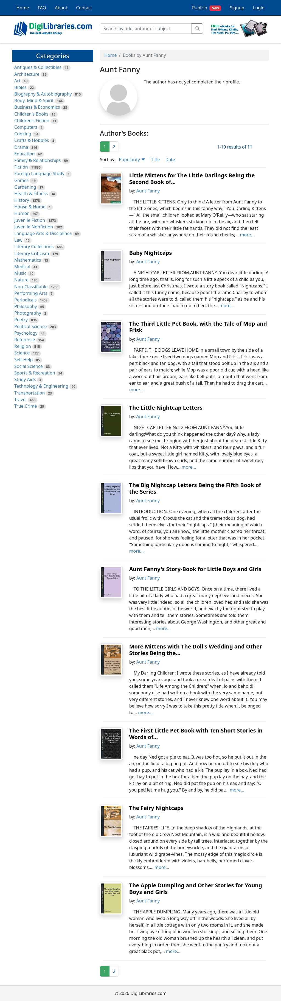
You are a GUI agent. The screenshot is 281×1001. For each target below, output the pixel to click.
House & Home (30, 207)
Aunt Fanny (148, 191)
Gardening (25, 187)
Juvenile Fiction (29, 220)
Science (22, 353)
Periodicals (25, 300)
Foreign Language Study (39, 173)
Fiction (21, 167)
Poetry (21, 320)
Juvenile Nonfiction (33, 227)
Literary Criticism (31, 253)
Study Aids (25, 379)
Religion (22, 346)
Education (24, 154)
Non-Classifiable (30, 287)
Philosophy (25, 306)
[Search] (146, 28)
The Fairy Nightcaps (156, 808)
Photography (27, 313)
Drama (21, 147)
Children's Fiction (31, 121)
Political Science (30, 326)
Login (259, 8)
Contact (84, 8)
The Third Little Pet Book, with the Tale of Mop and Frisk (198, 327)
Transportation (29, 393)
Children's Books (31, 114)
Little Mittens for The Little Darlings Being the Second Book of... (192, 179)
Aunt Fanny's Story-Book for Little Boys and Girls (195, 569)
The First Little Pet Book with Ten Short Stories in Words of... (196, 734)
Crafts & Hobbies (31, 140)
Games (21, 180)
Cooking (22, 134)
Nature (21, 280)
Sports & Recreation (34, 373)
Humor (21, 213)
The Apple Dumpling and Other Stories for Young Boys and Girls (195, 889)
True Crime (25, 406)
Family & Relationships (37, 160)
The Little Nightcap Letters (166, 407)
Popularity (132, 159)
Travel (20, 399)
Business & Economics (37, 107)
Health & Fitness (31, 194)
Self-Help (23, 360)
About (61, 8)
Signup (237, 8)
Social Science (28, 366)
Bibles (20, 87)
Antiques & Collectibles (37, 67)
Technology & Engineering (41, 386)
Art (17, 81)
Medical (22, 267)
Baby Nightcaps (150, 252)
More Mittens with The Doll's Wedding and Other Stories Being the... (195, 650)
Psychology (26, 333)
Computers (25, 127)
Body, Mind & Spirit (34, 100)
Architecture (27, 74)
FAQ (42, 8)
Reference (24, 340)
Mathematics (27, 260)
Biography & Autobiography (43, 94)
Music (20, 273)
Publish (206, 8)
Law (18, 240)
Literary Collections (34, 247)
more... (247, 235)
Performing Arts (30, 293)
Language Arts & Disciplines (43, 233)
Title (155, 159)
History (21, 200)
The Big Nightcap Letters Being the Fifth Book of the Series (195, 488)
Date (170, 159)
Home (22, 8)
